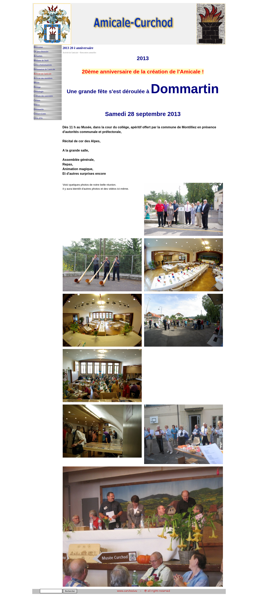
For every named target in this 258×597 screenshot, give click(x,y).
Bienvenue (38, 47)
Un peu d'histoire (41, 51)
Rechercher (70, 591)
